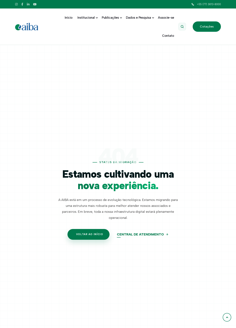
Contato (168, 35)
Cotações (207, 26)
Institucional (87, 17)
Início (68, 17)
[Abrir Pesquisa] (182, 26)
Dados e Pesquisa (139, 17)
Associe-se (166, 17)
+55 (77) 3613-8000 (206, 4)
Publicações (111, 17)
